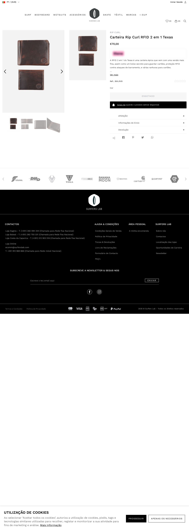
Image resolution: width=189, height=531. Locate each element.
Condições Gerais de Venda (108, 231)
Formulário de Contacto (106, 253)
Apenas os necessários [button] (166, 518)
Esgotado (148, 96)
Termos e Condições (13, 309)
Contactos (161, 236)
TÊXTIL (118, 15)
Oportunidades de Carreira (169, 248)
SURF (28, 15)
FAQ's (97, 259)
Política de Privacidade (106, 236)
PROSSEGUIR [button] (136, 518)
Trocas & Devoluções (105, 242)
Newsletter (161, 253)
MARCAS (131, 15)
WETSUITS (59, 15)
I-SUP (143, 15)
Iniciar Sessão (176, 2)
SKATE (107, 15)
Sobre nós (161, 231)
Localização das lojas (166, 242)
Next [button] (61, 71)
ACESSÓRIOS (78, 15)
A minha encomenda (139, 231)
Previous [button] (5, 71)
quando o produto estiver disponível (135, 105)
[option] (33, 71)
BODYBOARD (42, 15)
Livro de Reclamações (105, 248)
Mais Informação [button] (51, 525)
